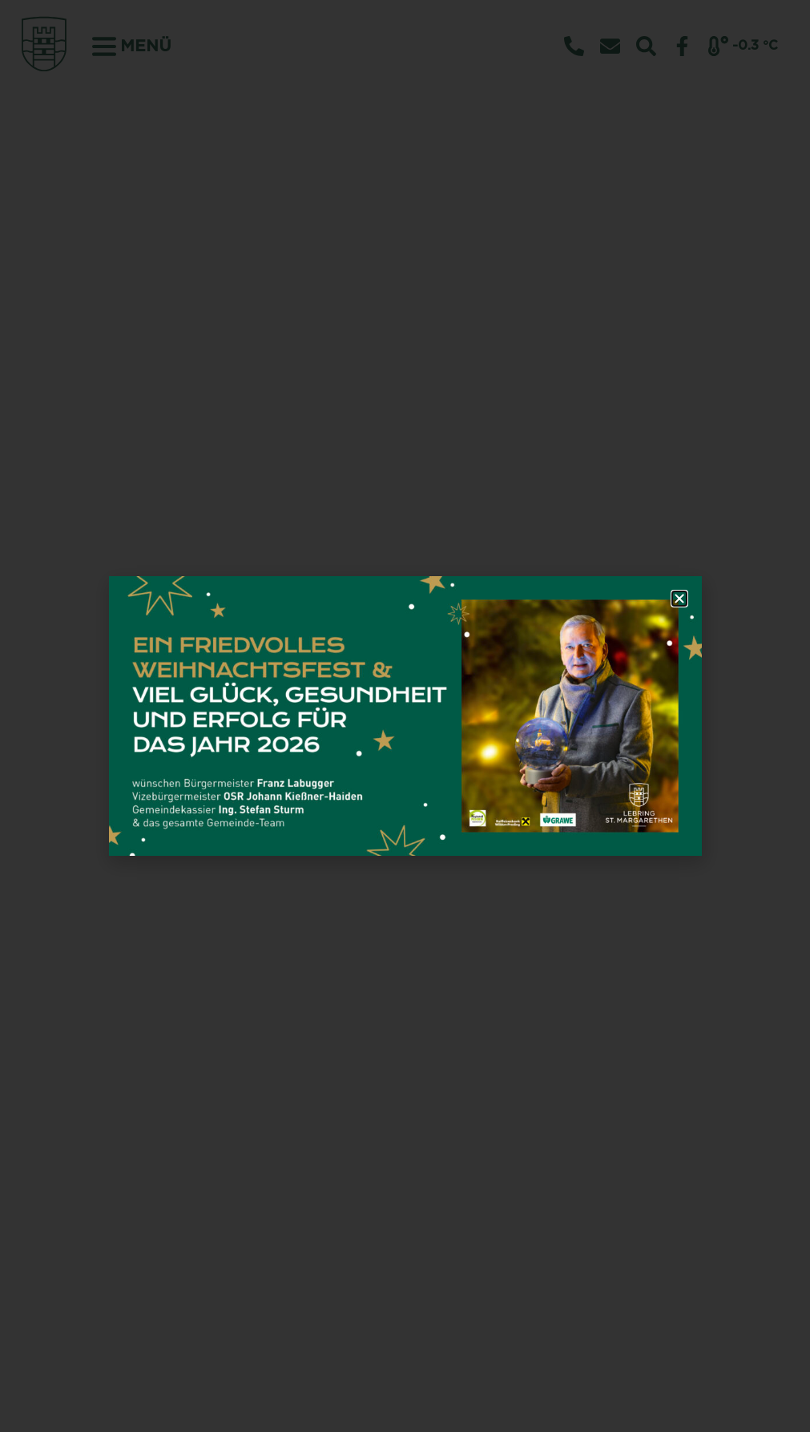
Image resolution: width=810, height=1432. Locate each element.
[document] (405, 716)
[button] (679, 598)
